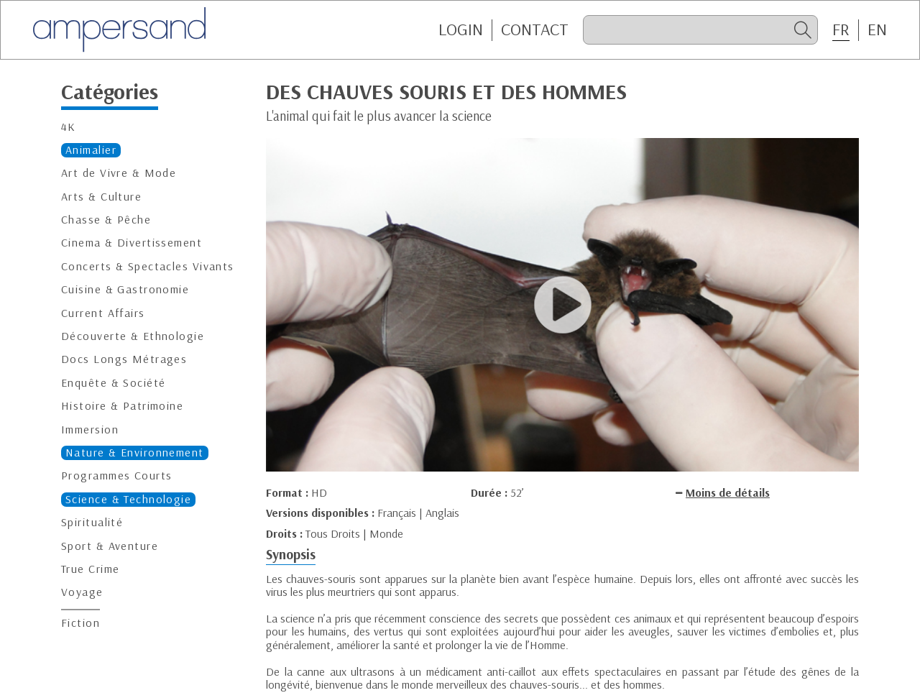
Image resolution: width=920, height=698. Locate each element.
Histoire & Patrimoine (122, 406)
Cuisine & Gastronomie (125, 289)
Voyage (82, 592)
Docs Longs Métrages (124, 359)
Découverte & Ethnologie (132, 336)
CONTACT (535, 29)
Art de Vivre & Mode (118, 173)
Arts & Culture (101, 196)
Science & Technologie (128, 499)
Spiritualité (92, 522)
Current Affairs (103, 313)
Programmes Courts (116, 475)
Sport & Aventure (109, 546)
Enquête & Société (113, 383)
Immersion (90, 429)
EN (877, 29)
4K (68, 127)
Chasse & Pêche (106, 219)
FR (841, 29)
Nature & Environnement (134, 452)
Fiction (80, 623)
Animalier (90, 150)
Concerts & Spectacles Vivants (147, 266)
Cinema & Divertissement (131, 242)
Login (460, 29)
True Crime (90, 569)
